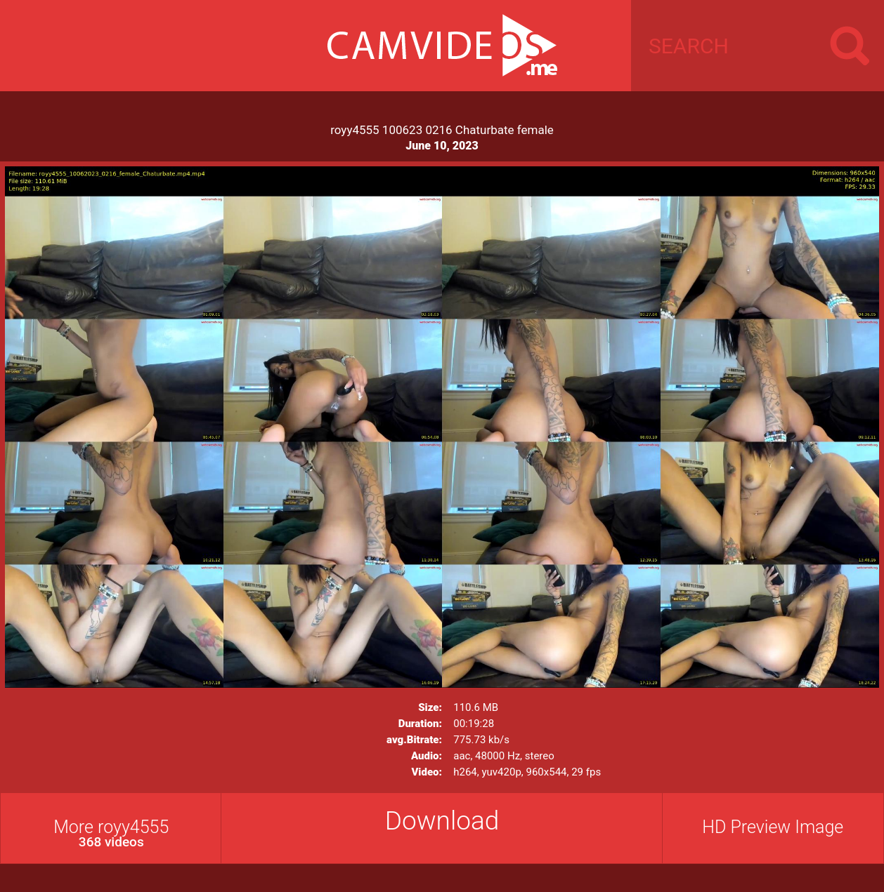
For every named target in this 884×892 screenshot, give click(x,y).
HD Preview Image (772, 827)
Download (442, 821)
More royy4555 (111, 833)
